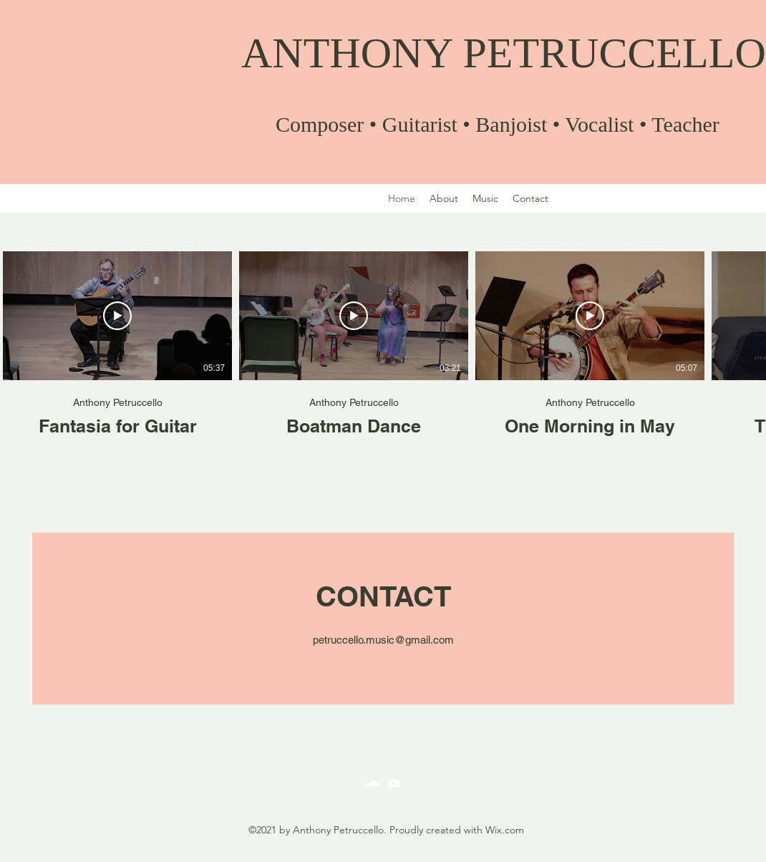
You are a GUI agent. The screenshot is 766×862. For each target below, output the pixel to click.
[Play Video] (117, 315)
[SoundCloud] (372, 783)
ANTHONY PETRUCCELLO (503, 53)
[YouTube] (394, 783)
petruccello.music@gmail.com (383, 640)
